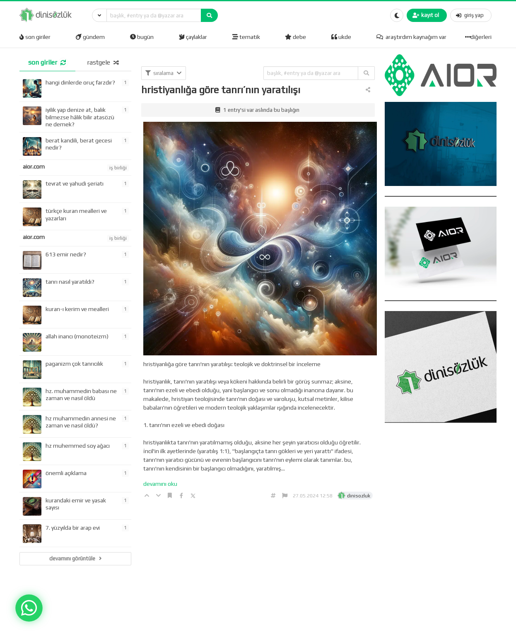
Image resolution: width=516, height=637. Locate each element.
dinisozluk (358, 496)
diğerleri (479, 37)
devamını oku (160, 483)
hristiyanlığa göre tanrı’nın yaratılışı (220, 89)
